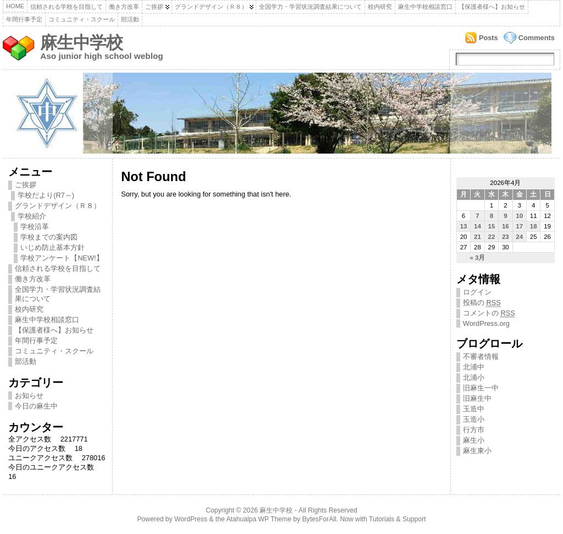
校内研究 (380, 6)
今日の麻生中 (36, 406)
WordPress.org (486, 323)
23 (505, 236)
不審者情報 (481, 356)
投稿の (482, 302)
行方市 (473, 430)
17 (519, 226)
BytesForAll (319, 519)
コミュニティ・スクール (81, 19)
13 (463, 226)
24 (519, 236)
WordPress (190, 519)
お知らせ (29, 395)
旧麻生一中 (481, 388)
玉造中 (473, 409)
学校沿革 (34, 226)
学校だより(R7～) (46, 195)
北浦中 (473, 367)
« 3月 (477, 257)
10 (519, 215)
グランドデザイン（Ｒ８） (211, 6)
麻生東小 (477, 450)
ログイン (477, 292)
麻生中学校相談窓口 (425, 6)
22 (491, 236)
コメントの (489, 313)
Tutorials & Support (397, 519)
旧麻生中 (477, 398)
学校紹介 (32, 216)
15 (491, 226)
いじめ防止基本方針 (52, 247)
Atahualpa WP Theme (258, 519)
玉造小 (473, 419)
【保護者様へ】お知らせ (492, 6)
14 (477, 226)
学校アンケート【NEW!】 (61, 258)
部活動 (130, 19)
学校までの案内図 (49, 237)
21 (477, 236)
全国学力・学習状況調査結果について (310, 6)
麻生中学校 (81, 42)
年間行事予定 (24, 19)
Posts (488, 38)
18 (533, 226)
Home (15, 6)
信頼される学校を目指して (66, 6)
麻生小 (473, 440)
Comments (536, 38)
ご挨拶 (154, 6)
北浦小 (473, 377)
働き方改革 (124, 6)
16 (505, 226)
